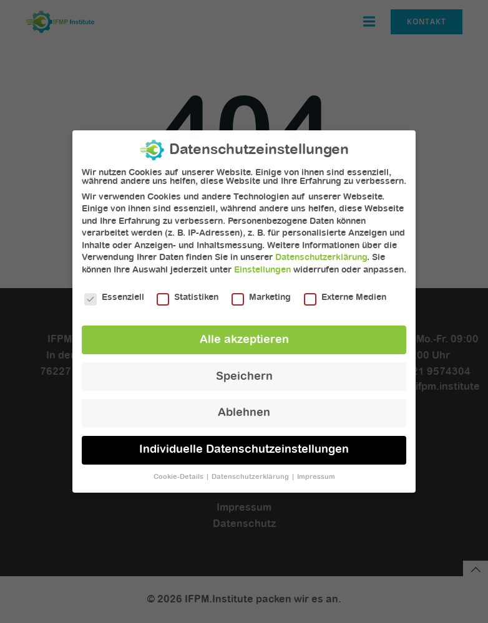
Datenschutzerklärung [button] (251, 471)
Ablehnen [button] (244, 407)
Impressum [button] (316, 471)
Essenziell (114, 291)
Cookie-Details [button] (179, 471)
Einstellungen (262, 263)
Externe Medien (345, 291)
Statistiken (187, 291)
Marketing (261, 291)
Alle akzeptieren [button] (244, 333)
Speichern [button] (244, 370)
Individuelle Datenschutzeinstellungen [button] (244, 444)
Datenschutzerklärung (321, 252)
